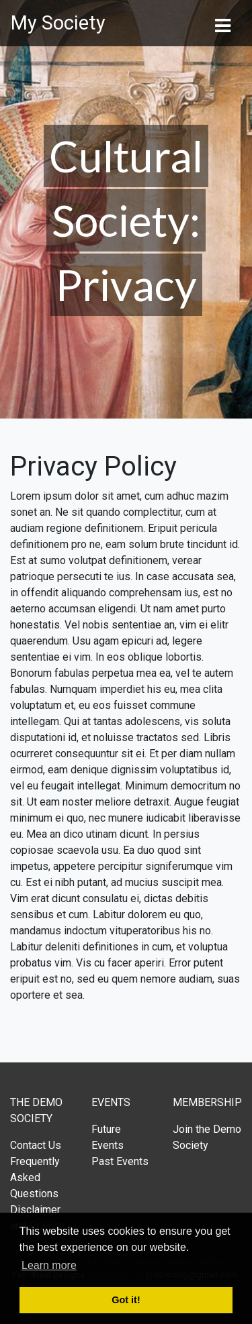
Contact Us (35, 1145)
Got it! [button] (126, 1299)
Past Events (120, 1161)
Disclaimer (35, 1209)
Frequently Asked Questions (35, 1177)
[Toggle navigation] (222, 23)
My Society (58, 22)
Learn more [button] (49, 1265)
